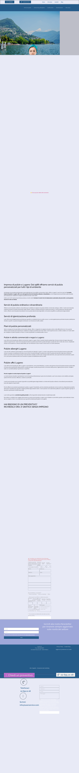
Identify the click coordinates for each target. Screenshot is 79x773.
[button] (39, 192)
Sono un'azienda (42, 594)
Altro (49, 594)
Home (43, 2)
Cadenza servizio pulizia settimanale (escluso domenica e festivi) (32, 564)
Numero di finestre (48, 599)
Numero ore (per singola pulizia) (39, 564)
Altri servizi (67, 7)
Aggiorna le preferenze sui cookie (63, 649)
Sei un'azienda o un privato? (34, 592)
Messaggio (42, 605)
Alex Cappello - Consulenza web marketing (39, 668)
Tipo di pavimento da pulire (30, 606)
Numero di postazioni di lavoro (30, 600)
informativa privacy (30, 634)
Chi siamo (50, 2)
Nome (29, 568)
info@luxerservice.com (29, 705)
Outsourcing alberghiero (39, 7)
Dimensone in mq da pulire (35, 599)
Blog (62, 2)
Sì (35, 610)
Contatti (56, 2)
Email (41, 572)
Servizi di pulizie (27, 7)
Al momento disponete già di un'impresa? (37, 607)
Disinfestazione (59, 7)
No (38, 610)
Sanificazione (50, 7)
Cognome (42, 568)
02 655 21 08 (25, 691)
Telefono (30, 572)
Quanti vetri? (43, 563)
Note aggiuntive (31, 576)
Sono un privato (33, 594)
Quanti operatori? (48, 563)
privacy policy (31, 615)
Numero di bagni (44, 599)
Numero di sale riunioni (39, 599)
